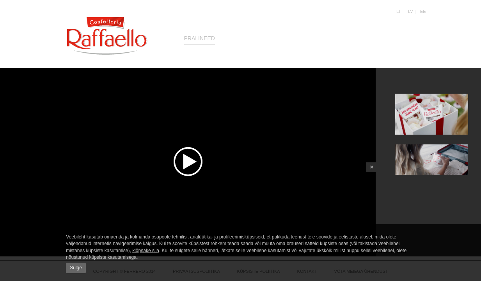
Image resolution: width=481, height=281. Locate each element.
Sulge (76, 267)
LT (398, 11)
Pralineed (199, 38)
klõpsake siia (145, 250)
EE (423, 11)
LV (410, 11)
